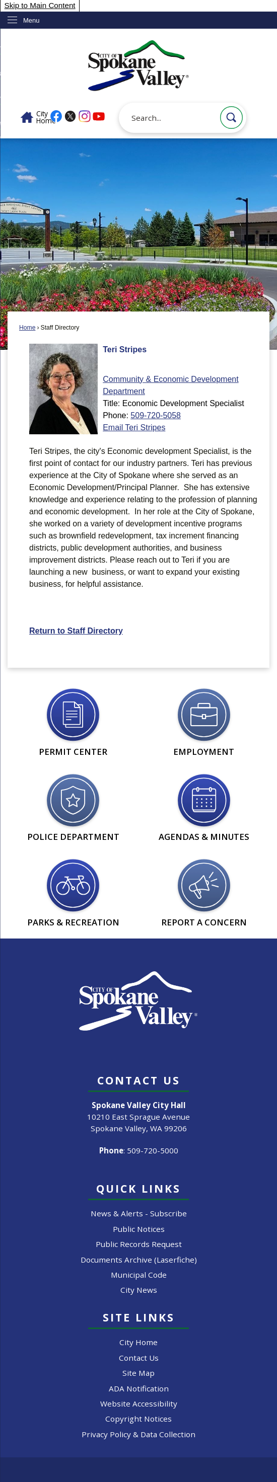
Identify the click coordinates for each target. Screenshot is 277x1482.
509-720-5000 (152, 1150)
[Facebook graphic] (56, 116)
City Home (138, 1342)
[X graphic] (70, 116)
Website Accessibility (138, 1403)
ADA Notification (139, 1388)
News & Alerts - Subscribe (139, 1213)
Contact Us (139, 1358)
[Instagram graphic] (85, 116)
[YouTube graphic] (99, 116)
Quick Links (138, 1188)
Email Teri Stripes (134, 427)
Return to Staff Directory (76, 631)
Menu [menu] (31, 20)
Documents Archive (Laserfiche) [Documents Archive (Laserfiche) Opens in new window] (139, 1260)
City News (138, 1290)
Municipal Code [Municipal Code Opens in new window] (139, 1275)
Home (27, 327)
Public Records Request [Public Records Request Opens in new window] (139, 1244)
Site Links (139, 1317)
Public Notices (139, 1229)
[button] (231, 117)
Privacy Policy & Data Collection (138, 1434)
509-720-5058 (155, 415)
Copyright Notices (138, 1419)
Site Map (138, 1373)
